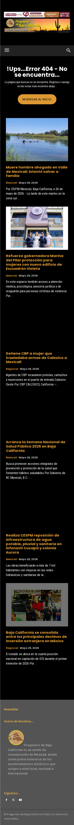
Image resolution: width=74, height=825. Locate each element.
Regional (12, 369)
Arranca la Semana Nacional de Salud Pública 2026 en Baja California (35, 446)
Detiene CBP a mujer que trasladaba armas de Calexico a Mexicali (36, 357)
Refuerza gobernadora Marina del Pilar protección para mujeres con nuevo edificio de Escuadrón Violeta (34, 262)
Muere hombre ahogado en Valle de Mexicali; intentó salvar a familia (36, 171)
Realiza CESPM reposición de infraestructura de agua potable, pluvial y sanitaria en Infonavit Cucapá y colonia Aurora (34, 544)
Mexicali (11, 182)
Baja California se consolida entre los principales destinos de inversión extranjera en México (36, 636)
